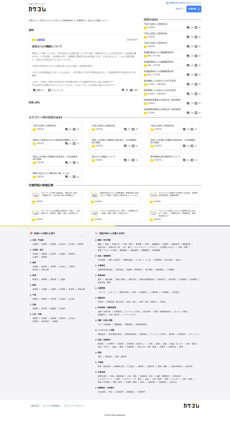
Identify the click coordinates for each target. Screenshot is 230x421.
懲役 (181, 347)
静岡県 (44, 279)
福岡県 (35, 318)
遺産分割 (132, 279)
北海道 (35, 254)
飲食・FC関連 (104, 382)
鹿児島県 (45, 321)
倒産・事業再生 (162, 376)
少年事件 (110, 344)
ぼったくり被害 (180, 312)
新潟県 (53, 244)
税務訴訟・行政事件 (106, 388)
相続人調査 (120, 279)
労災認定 (175, 292)
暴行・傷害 (191, 344)
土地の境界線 (176, 366)
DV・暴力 (127, 247)
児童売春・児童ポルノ (136, 344)
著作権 (171, 334)
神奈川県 (45, 270)
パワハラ (101, 292)
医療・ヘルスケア (123, 379)
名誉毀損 (181, 334)
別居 (147, 244)
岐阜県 (35, 279)
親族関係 (123, 250)
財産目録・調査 (104, 282)
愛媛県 (53, 308)
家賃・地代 (131, 302)
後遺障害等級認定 (105, 270)
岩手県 (53, 254)
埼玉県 (62, 267)
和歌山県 (81, 289)
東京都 (35, 270)
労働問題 (101, 288)
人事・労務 (131, 376)
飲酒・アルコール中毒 (107, 250)
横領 (121, 347)
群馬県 (53, 267)
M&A (142, 382)
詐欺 (150, 344)
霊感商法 (101, 315)
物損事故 (159, 270)
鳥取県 (35, 299)
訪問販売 (118, 312)
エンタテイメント (105, 379)
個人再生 (168, 260)
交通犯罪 (130, 347)
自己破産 (101, 260)
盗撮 (165, 344)
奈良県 (71, 289)
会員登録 (193, 9)
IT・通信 (137, 379)
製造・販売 (117, 382)
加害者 (162, 347)
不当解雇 (165, 292)
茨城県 (35, 267)
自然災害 (119, 392)
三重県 (62, 279)
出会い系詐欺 (114, 315)
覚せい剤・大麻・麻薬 (147, 347)
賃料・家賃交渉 (104, 366)
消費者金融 (127, 260)
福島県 (44, 257)
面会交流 (101, 247)
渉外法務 (176, 376)
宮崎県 (35, 321)
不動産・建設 (131, 382)
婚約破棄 (134, 250)
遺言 (100, 279)
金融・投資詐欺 (104, 312)
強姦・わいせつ (176, 344)
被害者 (100, 344)
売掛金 (100, 302)
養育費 (138, 244)
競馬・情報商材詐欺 (162, 312)
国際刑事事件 (141, 324)
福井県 (80, 244)
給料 (134, 292)
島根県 (44, 299)
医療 (99, 353)
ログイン (179, 9)
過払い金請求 (114, 260)
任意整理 (157, 260)
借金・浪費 (183, 247)
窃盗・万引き (103, 347)
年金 (110, 392)
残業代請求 (124, 292)
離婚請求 (175, 244)
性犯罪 (120, 344)
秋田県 (71, 254)
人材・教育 (156, 379)
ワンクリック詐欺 (132, 312)
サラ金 (138, 260)
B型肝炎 (108, 357)
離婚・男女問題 (104, 240)
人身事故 (170, 270)
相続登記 (161, 279)
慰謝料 (165, 244)
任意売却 (188, 366)
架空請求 (147, 312)
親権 (107, 244)
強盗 (114, 347)
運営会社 (35, 406)
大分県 (71, 318)
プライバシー (194, 334)
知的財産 (151, 382)
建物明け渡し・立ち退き (124, 366)
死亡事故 (148, 270)
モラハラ (153, 247)
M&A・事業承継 (117, 376)
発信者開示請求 (115, 334)
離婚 (100, 244)
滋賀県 (35, 289)
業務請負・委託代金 (115, 302)
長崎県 (53, 318)
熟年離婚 (156, 250)
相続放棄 (108, 279)
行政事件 (141, 392)
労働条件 (143, 292)
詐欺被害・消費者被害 (107, 308)
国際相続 (128, 324)
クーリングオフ (129, 315)
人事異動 (154, 292)
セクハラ (112, 292)
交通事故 (101, 266)
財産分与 (116, 244)
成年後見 (172, 279)
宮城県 (62, 254)
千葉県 (71, 267)
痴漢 (158, 344)
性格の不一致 (114, 247)
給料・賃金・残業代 (148, 302)
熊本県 (62, 318)
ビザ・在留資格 (104, 324)
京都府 (44, 289)
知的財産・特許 (146, 376)
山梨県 (35, 244)
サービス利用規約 (51, 406)
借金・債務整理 (104, 256)
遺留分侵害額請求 (147, 279)
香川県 (44, 308)
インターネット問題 (106, 330)
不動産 (100, 362)
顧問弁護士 (102, 376)
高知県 (62, 308)
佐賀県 (44, 318)
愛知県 (53, 279)
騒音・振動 (162, 366)
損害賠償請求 (130, 334)
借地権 (140, 366)
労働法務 (162, 382)
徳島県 (35, 308)
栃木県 (44, 267)
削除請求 (101, 334)
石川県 (71, 244)
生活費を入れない (167, 247)
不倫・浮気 (127, 244)
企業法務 (101, 372)
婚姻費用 (155, 244)
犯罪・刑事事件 (104, 340)
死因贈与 (194, 279)
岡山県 (53, 299)
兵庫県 (62, 289)
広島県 (62, 299)
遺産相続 (101, 275)
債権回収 (101, 298)
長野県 (44, 244)
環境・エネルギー (172, 379)
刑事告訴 (143, 334)
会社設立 (173, 382)
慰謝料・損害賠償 (134, 270)
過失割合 (119, 270)
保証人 (178, 260)
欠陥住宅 (150, 366)
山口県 (71, 299)
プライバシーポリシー (74, 406)
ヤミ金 (148, 260)
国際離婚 (145, 250)
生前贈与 (183, 279)
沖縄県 (55, 321)
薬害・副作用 (120, 357)
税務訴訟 (130, 392)
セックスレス (140, 247)
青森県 (44, 254)
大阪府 (53, 289)
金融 (147, 379)
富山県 (62, 244)
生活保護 (101, 392)
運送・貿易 (187, 379)
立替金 (162, 302)
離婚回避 (186, 244)
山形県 (35, 257)
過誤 (100, 357)
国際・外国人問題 (105, 320)
